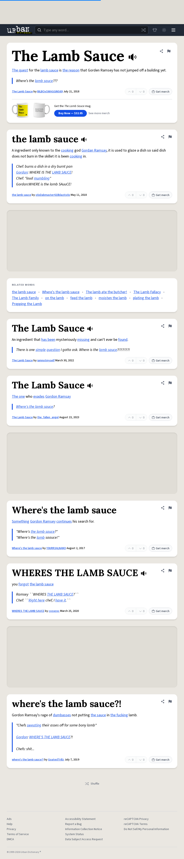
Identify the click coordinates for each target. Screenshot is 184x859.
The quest (20, 70)
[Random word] (143, 30)
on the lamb (54, 298)
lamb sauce (49, 70)
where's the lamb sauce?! (28, 760)
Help (9, 824)
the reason (70, 70)
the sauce (98, 715)
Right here (37, 600)
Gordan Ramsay (94, 150)
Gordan (22, 172)
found (122, 339)
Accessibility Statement (80, 819)
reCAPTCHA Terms (136, 824)
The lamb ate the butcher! (106, 292)
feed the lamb (81, 298)
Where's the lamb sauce (60, 292)
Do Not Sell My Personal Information (146, 829)
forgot (23, 584)
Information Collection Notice (83, 829)
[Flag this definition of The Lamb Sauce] (168, 51)
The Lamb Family (25, 298)
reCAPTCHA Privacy (136, 819)
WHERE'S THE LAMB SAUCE (49, 737)
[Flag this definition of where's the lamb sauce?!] (170, 701)
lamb (41, 537)
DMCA (10, 839)
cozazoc (54, 611)
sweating (34, 725)
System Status (74, 834)
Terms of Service (18, 834)
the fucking (119, 715)
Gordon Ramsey (42, 521)
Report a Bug (73, 824)
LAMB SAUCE (61, 172)
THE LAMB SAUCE (60, 594)
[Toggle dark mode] (164, 30)
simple (41, 349)
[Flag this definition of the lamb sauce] (170, 136)
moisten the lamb (113, 298)
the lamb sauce (21, 195)
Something (20, 521)
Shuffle (92, 784)
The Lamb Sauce (22, 91)
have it (60, 600)
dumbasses (62, 715)
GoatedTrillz (56, 760)
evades (38, 396)
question (53, 349)
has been (48, 339)
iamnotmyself (46, 360)
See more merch (99, 113)
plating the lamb (146, 298)
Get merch (160, 92)
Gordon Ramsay (58, 396)
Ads (9, 819)
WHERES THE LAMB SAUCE (28, 611)
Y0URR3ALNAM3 (56, 548)
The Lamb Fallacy (147, 292)
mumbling (42, 178)
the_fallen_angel (48, 417)
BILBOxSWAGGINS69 (50, 91)
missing (83, 339)
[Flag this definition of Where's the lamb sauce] (170, 507)
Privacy (11, 829)
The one (18, 396)
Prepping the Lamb (27, 304)
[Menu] (173, 30)
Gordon (22, 737)
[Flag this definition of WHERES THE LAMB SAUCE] (170, 570)
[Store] (155, 30)
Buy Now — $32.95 (70, 113)
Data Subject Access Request (84, 839)
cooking (67, 150)
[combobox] (91, 30)
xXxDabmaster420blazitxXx (53, 195)
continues (64, 521)
